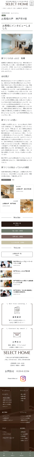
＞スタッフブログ (6, 434)
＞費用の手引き (24, 420)
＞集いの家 (22, 394)
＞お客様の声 (5, 418)
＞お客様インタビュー (7, 420)
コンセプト (5, 394)
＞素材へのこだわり (7, 400)
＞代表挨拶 (22, 436)
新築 (4, 15)
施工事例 (4, 412)
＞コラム (4, 432)
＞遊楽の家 (22, 398)
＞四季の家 (22, 396)
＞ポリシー (5, 406)
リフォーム (23, 412)
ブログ (4, 428)
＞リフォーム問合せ (25, 422)
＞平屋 (21, 400)
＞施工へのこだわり (7, 402)
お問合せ (12, 454)
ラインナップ (24, 390)
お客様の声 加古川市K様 (23, 189)
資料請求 (21, 454)
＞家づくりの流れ (6, 404)
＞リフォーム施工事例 (25, 416)
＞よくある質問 (24, 434)
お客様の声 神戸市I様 (9, 203)
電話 (4, 454)
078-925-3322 (13, 359)
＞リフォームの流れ (25, 418)
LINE (30, 454)
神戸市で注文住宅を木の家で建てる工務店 (19, 451)
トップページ (6, 390)
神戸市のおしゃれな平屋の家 (21, 271)
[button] (17, 224)
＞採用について (24, 440)
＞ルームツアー (6, 416)
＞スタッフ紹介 (24, 438)
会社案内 (22, 428)
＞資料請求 (22, 432)
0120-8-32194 (23, 371)
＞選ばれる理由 (6, 398)
